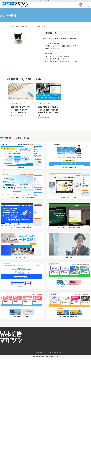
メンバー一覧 (34, 26)
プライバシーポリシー (56, 352)
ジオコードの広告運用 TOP (13, 26)
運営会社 (40, 352)
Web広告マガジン (25, 26)
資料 (80, 6)
